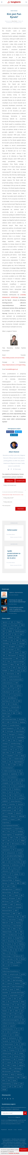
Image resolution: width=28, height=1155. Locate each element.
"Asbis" (4, 628)
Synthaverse (12, 1038)
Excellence (17, 789)
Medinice (17, 889)
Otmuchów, (11, 941)
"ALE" (12, 622)
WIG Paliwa (17, 1071)
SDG (15, 998)
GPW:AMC (10, 813)
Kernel (14, 859)
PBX (3, 947)
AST (14, 692)
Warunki (10, 1129)
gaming (4, 804)
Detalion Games (18, 759)
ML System (12, 898)
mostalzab (18, 907)
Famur (4, 792)
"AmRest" (4, 625)
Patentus (21, 944)
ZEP (10, 1086)
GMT (15, 810)
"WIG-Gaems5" (12, 655)
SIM (10, 1008)
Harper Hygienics (7, 834)
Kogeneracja (5, 865)
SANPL (17, 989)
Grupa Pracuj (18, 828)
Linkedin (14, 435)
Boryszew (21, 719)
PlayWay (18, 962)
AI (24, 667)
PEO (16, 950)
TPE (20, 1047)
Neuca (4, 919)
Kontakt (20, 1129)
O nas (15, 1129)
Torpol (9, 1047)
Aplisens (19, 686)
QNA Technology (17, 980)
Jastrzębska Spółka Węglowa (14, 856)
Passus (9, 944)
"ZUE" (23, 658)
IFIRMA (23, 841)
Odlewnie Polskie (7, 932)
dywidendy (14, 774)
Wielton (4, 1068)
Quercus (9, 983)
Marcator (4, 883)
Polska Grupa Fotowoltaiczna (10, 971)
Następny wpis (14, 544)
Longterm (8, 1139)
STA (23, 1020)
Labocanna (5, 871)
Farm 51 (11, 792)
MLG (19, 898)
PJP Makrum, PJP (18, 956)
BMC (14, 713)
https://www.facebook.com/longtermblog (13, 365)
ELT (12, 780)
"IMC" (17, 640)
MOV (16, 910)
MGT (10, 895)
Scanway (4, 995)
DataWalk (10, 755)
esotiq (4, 786)
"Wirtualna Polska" (7, 658)
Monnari (10, 907)
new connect (12, 919)
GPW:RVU (5, 819)
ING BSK (4, 847)
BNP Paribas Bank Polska (9, 719)
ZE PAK (15, 1083)
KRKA (3, 868)
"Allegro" (18, 622)
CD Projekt (10, 731)
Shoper (4, 1008)
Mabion (10, 877)
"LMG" (4, 646)
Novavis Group (6, 926)
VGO (22, 1056)
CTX (21, 749)
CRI (11, 749)
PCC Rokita (10, 947)
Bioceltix (14, 704)
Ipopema (19, 850)
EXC (10, 789)
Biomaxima (5, 707)
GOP (20, 810)
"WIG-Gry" (21, 655)
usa (10, 1056)
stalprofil (12, 1026)
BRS (8, 722)
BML (19, 713)
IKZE (8, 844)
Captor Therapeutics (8, 728)
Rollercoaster (12, 530)
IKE (3, 844)
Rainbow (17, 983)
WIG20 (12, 1074)
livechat (4, 874)
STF (17, 1029)
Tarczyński (5, 1041)
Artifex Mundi (6, 692)
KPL (22, 865)
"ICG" (11, 640)
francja (4, 798)
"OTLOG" (20, 646)
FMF (10, 795)
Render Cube (6, 986)
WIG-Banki (5, 1074)
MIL (22, 895)
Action (4, 667)
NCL (18, 916)
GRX (3, 831)
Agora (19, 667)
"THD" (23, 652)
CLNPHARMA (20, 737)
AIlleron (12, 670)
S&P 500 (4, 989)
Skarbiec (4, 1011)
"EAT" (3, 637)
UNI (15, 1053)
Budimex (22, 722)
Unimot (4, 1056)
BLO (16, 710)
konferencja (15, 865)
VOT (3, 1062)
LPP (10, 874)
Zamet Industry (6, 1083)
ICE (13, 841)
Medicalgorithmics (7, 889)
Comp (12, 746)
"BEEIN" (10, 631)
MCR (8, 886)
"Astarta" (11, 628)
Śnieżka (4, 1014)
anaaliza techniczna (13, 677)
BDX (19, 701)
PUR (8, 977)
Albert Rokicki (14, 21)
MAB (3, 877)
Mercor (4, 895)
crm (16, 749)
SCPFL (4, 998)
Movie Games (6, 913)
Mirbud (4, 898)
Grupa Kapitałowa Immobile (10, 825)
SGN (18, 1004)
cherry (4, 734)
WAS (8, 1065)
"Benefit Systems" (20, 631)
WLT (3, 1077)
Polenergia (5, 968)
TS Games (12, 1050)
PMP (3, 965)
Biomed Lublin (15, 707)
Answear (4, 686)
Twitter (18, 431)
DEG (10, 759)
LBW (12, 871)
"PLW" (4, 652)
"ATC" (18, 628)
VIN (14, 1059)
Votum (9, 1062)
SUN (8, 1032)
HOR (16, 837)
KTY (19, 868)
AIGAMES (4, 670)
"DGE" (21, 634)
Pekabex (4, 950)
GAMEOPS (5, 801)
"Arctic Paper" (14, 625)
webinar (21, 1065)
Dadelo (19, 752)
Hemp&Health (19, 834)
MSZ (3, 916)
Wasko (14, 1065)
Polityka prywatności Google (7, 494)
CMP (3, 740)
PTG (3, 977)
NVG (3, 929)
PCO (17, 947)
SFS (13, 1004)
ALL (3, 674)
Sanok (11, 989)
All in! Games (10, 674)
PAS (3, 944)
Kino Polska (16, 862)
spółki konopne (18, 1017)
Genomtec (12, 804)
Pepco (4, 953)
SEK (20, 998)
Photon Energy (6, 956)
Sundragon (15, 1032)
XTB (9, 1080)
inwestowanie (14, 10)
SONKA (4, 1017)
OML (15, 932)
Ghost (4, 1142)
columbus (5, 743)
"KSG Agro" (22, 643)
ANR (16, 683)
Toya (15, 1047)
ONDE (4, 935)
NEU (23, 916)
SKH (11, 1011)
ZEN (21, 1083)
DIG (10, 762)
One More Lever (12, 935)
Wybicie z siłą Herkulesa (16, 592)
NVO (9, 929)
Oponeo (10, 938)
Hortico (23, 837)
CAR (18, 728)
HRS (8, 841)
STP (21, 1029)
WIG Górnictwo (6, 1071)
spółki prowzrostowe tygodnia (10, 1020)
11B (3, 661)
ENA (17, 780)
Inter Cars (12, 847)
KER (8, 859)
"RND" (10, 652)
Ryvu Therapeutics (17, 986)
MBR (23, 883)
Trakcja (4, 1050)
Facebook (10, 431)
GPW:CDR (21, 816)
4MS (18, 664)
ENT (12, 783)
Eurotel (4, 789)
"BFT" (3, 634)
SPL (10, 1017)
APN (3, 689)
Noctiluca (18, 922)
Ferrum (4, 795)
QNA (8, 980)
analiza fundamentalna (15, 680)
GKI (15, 807)
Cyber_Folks (5, 752)
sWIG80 (16, 1035)
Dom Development (7, 768)
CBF (3, 731)
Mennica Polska (6, 892)
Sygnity (4, 1038)
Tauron (13, 1041)
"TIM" (3, 655)
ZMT (15, 1086)
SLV (22, 1011)
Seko (3, 1001)
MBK (18, 883)
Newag (20, 919)
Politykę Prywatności (12, 1120)
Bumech (4, 725)
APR (8, 689)
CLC (8, 737)
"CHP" (9, 634)
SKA (23, 1008)
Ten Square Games (7, 1044)
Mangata (17, 880)
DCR (16, 755)
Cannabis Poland (14, 725)
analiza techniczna (7, 683)
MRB (14, 913)
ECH (3, 777)
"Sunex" (17, 652)
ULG (23, 1050)
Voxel (20, 1062)
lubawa (16, 874)
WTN (3, 1080)
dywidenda (5, 774)
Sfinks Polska (5, 1004)
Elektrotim (5, 780)
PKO (17, 959)
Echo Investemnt (12, 777)
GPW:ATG (18, 813)
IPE (13, 850)
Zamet (14, 1080)
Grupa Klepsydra (7, 828)
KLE (24, 862)
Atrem (4, 695)
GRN (18, 819)
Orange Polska (19, 938)
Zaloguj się (10, 480)
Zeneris (4, 1086)
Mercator (16, 892)
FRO (10, 798)
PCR (22, 947)
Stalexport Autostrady (8, 1023)
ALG (24, 670)
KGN (9, 862)
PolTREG (4, 974)
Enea (22, 780)
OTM (3, 941)
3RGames (5, 664)
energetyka (5, 783)
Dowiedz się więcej (14, 1153)
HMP (11, 837)
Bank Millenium (12, 698)
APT (13, 689)
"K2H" (23, 640)
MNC (17, 901)
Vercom (16, 1056)
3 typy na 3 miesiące (18, 661)
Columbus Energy (16, 743)
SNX (15, 1014)
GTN (8, 831)
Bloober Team (6, 713)
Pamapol (19, 941)
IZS (3, 856)
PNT (9, 965)
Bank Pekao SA (6, 701)
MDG (13, 886)
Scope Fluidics (14, 995)
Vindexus (20, 1059)
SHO (23, 1004)
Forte (20, 795)
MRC (19, 913)
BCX (14, 701)
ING (23, 844)
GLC (20, 807)
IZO (3, 853)
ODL (20, 929)
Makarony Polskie (7, 880)
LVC (22, 874)
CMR (9, 740)
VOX (15, 1062)
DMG (9, 765)
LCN (17, 871)
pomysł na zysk (14, 974)
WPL (18, 1077)
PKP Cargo (10, 962)
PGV (15, 953)
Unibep (21, 1053)
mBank (12, 883)
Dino (3, 765)
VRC (3, 1065)
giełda (9, 807)
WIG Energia (17, 1068)
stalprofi (4, 1026)
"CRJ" (15, 634)
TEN (19, 1041)
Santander (5, 992)
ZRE (20, 1086)
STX (3, 1032)
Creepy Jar (19, 746)
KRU (9, 868)
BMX (3, 716)
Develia (4, 762)
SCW (9, 998)
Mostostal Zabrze (7, 910)
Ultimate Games (6, 1053)
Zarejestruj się (20, 480)
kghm (3, 862)
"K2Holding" (5, 643)
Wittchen (19, 1074)
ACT (23, 664)
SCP (22, 995)
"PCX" (18, 649)
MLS (12, 901)
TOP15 (22, 1044)
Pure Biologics (16, 977)
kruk (14, 868)
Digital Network (18, 762)
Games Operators (16, 801)
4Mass (12, 664)
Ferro (17, 792)
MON (3, 907)
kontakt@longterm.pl (12, 369)
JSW (3, 859)
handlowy (20, 831)
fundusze (21, 798)
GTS (14, 831)
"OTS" (3, 649)
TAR (20, 1038)
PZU (3, 980)
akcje (18, 670)
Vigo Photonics (6, 1059)
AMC (18, 674)
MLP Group (5, 901)
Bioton (4, 710)
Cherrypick (12, 734)
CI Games (20, 734)
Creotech (4, 749)
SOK (20, 1014)
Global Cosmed (6, 810)
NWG (14, 929)
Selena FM (15, 1001)
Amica (4, 677)
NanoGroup (10, 916)
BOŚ (3, 722)
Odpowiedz (20, 509)
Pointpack (15, 965)
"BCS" (3, 631)
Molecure (18, 904)
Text (17, 1044)
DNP (14, 765)
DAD (13, 752)
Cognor (20, 740)
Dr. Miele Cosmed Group (9, 771)
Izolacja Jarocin (11, 853)
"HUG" (18, 637)
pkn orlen (10, 959)
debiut (22, 755)
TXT (18, 1050)
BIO (9, 704)
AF (9, 667)
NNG (12, 922)
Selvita (22, 1001)
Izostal (20, 853)
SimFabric (16, 1008)
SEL (9, 1001)
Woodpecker (11, 1077)
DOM (20, 765)
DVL (20, 771)
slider (16, 1011)
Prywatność (4, 1129)
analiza (4, 680)
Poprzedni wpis (14, 523)
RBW (23, 983)
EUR (14, 786)
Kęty (19, 859)
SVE (11, 1035)
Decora (4, 759)
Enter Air (18, 783)
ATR (18, 692)
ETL (9, 786)
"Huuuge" (5, 640)
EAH (21, 774)
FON (15, 795)
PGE (10, 953)
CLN (13, 737)
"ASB (22, 625)
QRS (3, 983)
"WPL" (17, 658)
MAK (16, 877)
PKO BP (23, 959)
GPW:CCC (13, 816)
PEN (11, 950)
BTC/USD (14, 722)
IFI (17, 841)
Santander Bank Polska (17, 992)
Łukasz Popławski (14, 594)
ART (18, 689)
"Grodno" (10, 637)
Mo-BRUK (5, 904)
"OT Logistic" (11, 646)
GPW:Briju (5, 816)
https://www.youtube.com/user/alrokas (13, 358)
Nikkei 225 (5, 922)
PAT (15, 944)
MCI (3, 886)
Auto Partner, (17, 695)
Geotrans (20, 804)
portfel (23, 974)
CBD (23, 728)
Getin (3, 807)
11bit (8, 661)
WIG (10, 1068)
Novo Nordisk (17, 926)
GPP (3, 813)
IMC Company (16, 844)
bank (3, 698)
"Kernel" (14, 643)
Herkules (4, 837)
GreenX (12, 819)
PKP (3, 962)
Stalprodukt (20, 1023)
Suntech (4, 1035)
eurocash (21, 786)
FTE (15, 798)
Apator (12, 686)
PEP (21, 950)
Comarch (4, 746)
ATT (10, 695)
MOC (11, 904)
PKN (3, 959)
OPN (3, 938)
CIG (3, 737)
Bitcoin (11, 710)
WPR (24, 1077)
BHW (3, 704)
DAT (3, 755)
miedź (16, 895)
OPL (21, 935)
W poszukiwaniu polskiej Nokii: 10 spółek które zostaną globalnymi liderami (17, 609)
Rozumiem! (23, 1150)
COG (14, 740)
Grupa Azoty (5, 822)
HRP (3, 841)
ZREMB (4, 1089)
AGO (14, 667)
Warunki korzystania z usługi (18, 494)
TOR (3, 1047)
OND (21, 932)
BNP (8, 716)
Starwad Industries (7, 1029)
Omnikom (15, 1140)
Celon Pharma (20, 731)
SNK (10, 1014)
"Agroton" (5, 622)
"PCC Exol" (11, 649)
